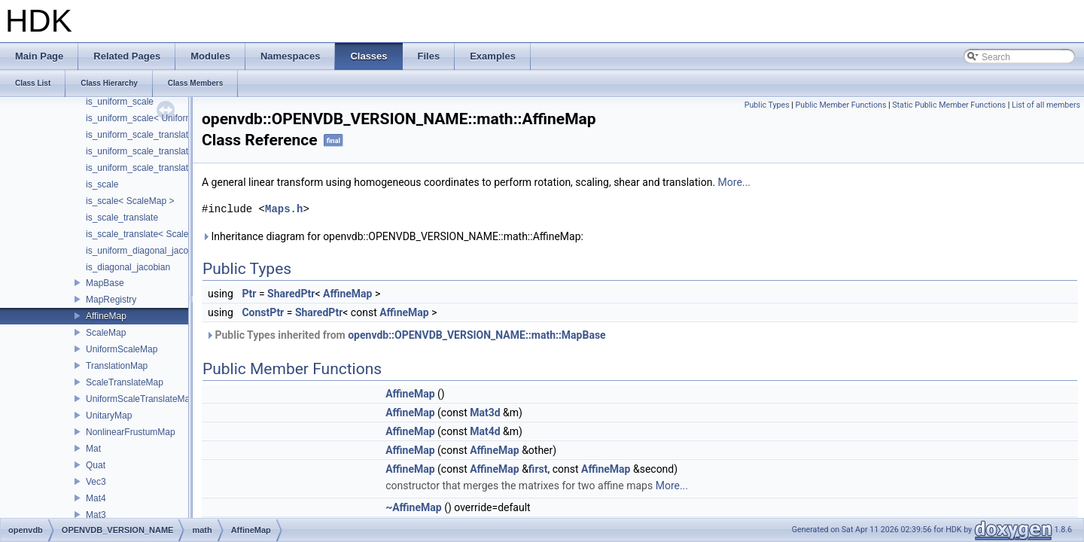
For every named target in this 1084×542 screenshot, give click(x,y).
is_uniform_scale (120, 101)
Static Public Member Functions (949, 105)
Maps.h (284, 209)
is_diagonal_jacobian (128, 267)
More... (734, 182)
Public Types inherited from (406, 335)
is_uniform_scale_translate (139, 134)
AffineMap (106, 316)
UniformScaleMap (121, 349)
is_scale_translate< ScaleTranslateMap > (168, 234)
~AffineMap (413, 507)
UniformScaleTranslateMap (140, 399)
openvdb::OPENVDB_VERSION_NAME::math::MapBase (476, 335)
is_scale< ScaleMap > (130, 201)
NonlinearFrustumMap (130, 432)
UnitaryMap (109, 415)
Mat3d (485, 412)
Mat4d (485, 431)
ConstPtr (263, 312)
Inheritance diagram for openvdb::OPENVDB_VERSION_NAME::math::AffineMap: (392, 236)
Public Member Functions (841, 105)
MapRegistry (111, 299)
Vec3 (96, 482)
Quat (95, 465)
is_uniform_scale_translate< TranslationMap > (178, 151)
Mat (93, 448)
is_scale (102, 184)
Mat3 (96, 515)
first (538, 469)
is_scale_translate (122, 217)
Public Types (767, 105)
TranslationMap (117, 366)
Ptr (249, 294)
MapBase (105, 283)
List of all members (1046, 105)
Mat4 (96, 498)
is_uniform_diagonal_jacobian (146, 250)
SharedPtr (291, 294)
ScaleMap (106, 332)
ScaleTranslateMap (124, 382)
